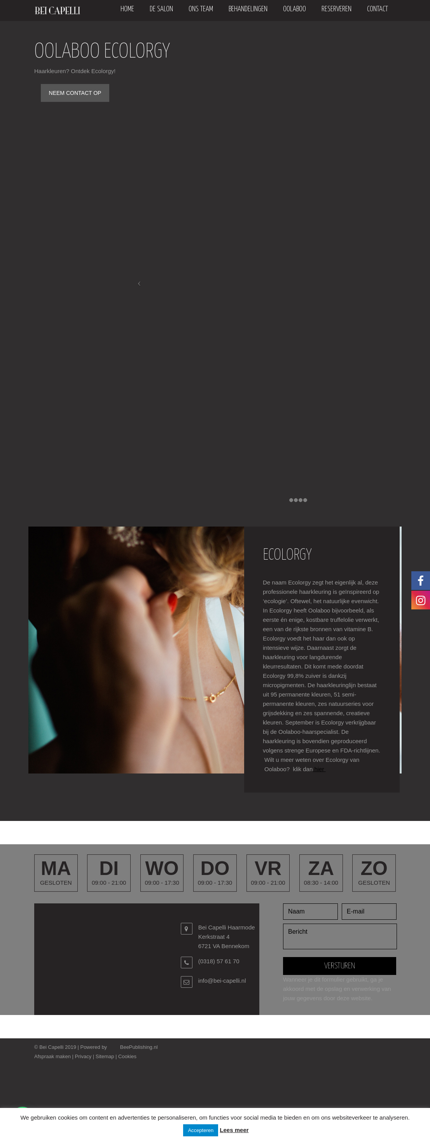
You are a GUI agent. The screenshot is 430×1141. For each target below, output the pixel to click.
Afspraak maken (52, 1056)
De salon (161, 9)
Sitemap (105, 1056)
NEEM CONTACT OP (75, 93)
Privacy (83, 1056)
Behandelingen (248, 9)
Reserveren (336, 9)
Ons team (201, 9)
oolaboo (294, 9)
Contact (377, 9)
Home (127, 9)
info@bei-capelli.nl (222, 980)
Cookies (127, 1056)
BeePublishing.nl (139, 1047)
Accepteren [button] (200, 1130)
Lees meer (234, 1130)
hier (319, 769)
